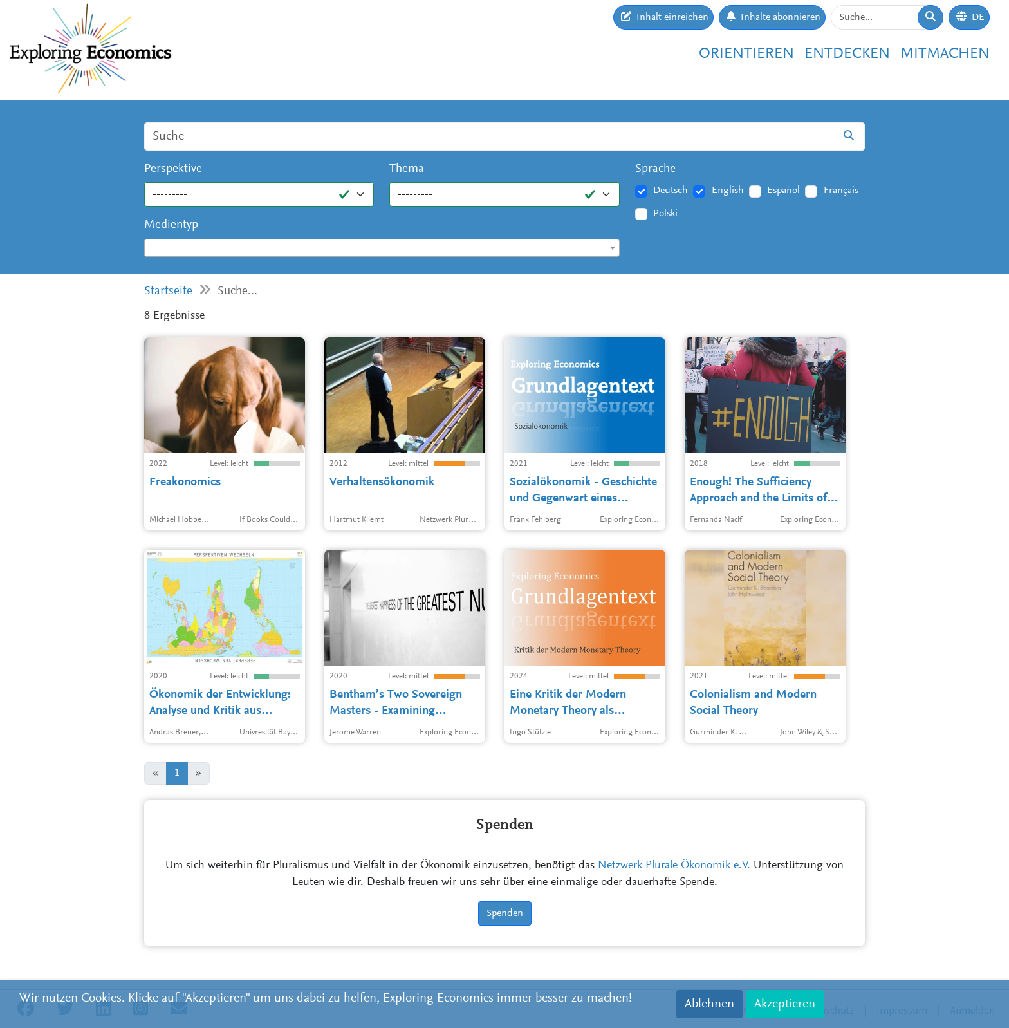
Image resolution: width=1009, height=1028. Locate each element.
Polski (665, 214)
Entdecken (847, 54)
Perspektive (173, 169)
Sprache (655, 169)
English (728, 190)
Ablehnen (709, 1004)
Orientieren (746, 54)
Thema (406, 169)
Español (783, 190)
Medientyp (171, 225)
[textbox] (382, 248)
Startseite (168, 291)
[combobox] (382, 248)
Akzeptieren (784, 1004)
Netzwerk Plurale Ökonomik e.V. (674, 866)
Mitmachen (945, 54)
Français (841, 190)
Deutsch (670, 190)
